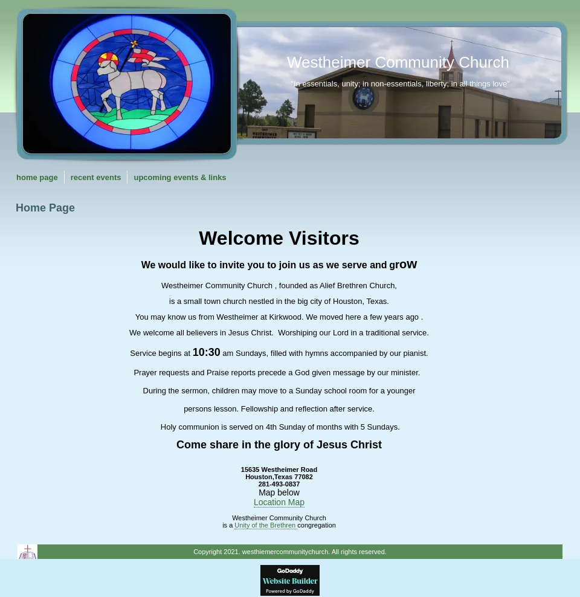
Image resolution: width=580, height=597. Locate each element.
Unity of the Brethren (265, 525)
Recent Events (96, 177)
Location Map (279, 502)
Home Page (37, 177)
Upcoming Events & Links (180, 177)
